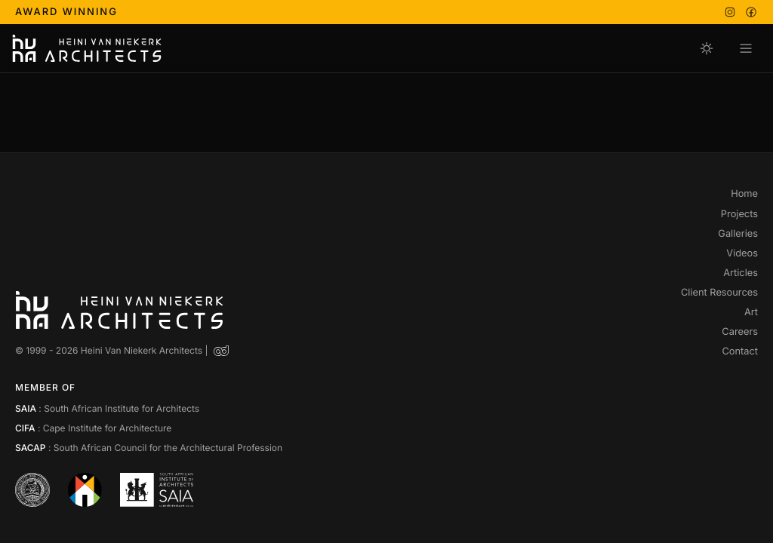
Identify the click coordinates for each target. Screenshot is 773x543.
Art (751, 313)
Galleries (738, 234)
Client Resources (719, 293)
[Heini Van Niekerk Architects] (87, 48)
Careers (740, 332)
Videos (742, 254)
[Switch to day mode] (706, 48)
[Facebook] (751, 12)
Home (744, 194)
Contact (740, 352)
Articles (740, 273)
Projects (739, 215)
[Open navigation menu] (746, 48)
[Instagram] (730, 12)
